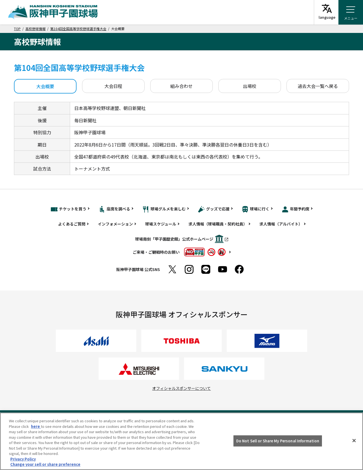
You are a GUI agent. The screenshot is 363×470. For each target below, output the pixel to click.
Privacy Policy (23, 459)
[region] (181, 441)
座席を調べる (114, 209)
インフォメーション (115, 224)
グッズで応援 (214, 209)
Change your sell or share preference (45, 464)
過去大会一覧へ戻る (318, 86)
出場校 (249, 86)
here (36, 426)
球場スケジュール (160, 224)
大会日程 (113, 86)
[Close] (354, 441)
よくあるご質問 (71, 224)
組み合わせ (181, 86)
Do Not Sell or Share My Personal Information (277, 440)
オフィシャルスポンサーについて (181, 388)
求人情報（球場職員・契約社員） (217, 224)
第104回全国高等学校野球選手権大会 (78, 28)
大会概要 (45, 86)
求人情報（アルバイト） (280, 224)
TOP (17, 28)
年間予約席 (295, 209)
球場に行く (255, 209)
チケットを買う (68, 209)
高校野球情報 (35, 28)
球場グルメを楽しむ (164, 209)
